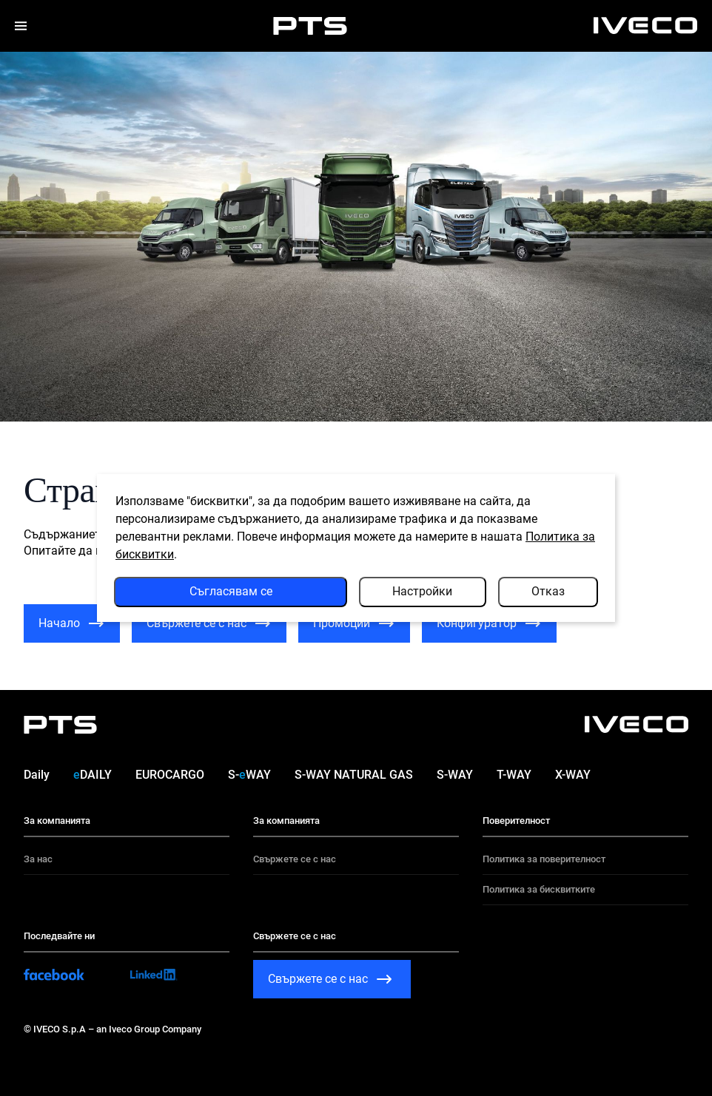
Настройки (422, 591)
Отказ (548, 591)
